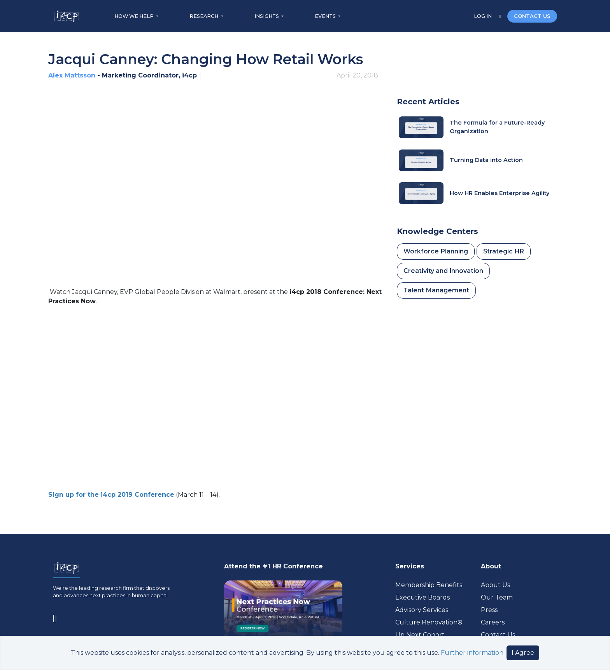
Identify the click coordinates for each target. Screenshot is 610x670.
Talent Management (436, 290)
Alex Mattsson (71, 75)
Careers (493, 622)
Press (489, 610)
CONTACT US (532, 16)
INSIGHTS (267, 16)
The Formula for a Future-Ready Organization (497, 127)
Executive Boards (422, 597)
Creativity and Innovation (443, 270)
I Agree (523, 652)
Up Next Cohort (420, 634)
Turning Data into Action (486, 160)
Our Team (497, 597)
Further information (472, 652)
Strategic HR (503, 251)
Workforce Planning (435, 251)
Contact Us (498, 634)
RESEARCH (204, 16)
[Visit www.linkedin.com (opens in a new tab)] (58, 616)
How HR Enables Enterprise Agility (499, 193)
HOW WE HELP (134, 16)
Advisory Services (421, 610)
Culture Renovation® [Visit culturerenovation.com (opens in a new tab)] (429, 622)
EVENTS (326, 16)
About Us (495, 585)
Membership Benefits (428, 585)
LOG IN (483, 16)
